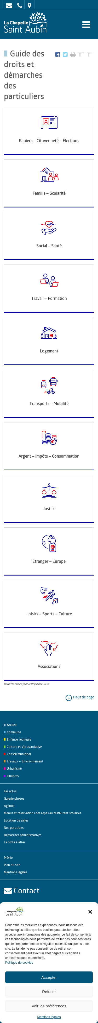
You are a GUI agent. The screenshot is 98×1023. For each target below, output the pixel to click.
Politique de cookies (19, 962)
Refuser (49, 991)
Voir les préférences (49, 1006)
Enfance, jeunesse (19, 739)
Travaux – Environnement (25, 761)
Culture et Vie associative (24, 746)
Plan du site (12, 865)
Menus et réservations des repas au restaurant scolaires (42, 813)
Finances (13, 776)
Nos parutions (14, 827)
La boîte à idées (14, 842)
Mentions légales (49, 1017)
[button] (90, 911)
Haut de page (79, 696)
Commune (14, 732)
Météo (8, 857)
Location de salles (16, 820)
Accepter (49, 977)
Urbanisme (14, 768)
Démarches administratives (22, 835)
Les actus (10, 791)
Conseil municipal (19, 754)
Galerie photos (14, 798)
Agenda (9, 806)
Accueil (11, 725)
